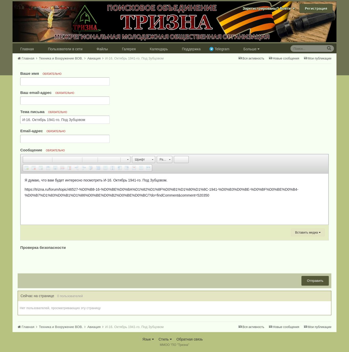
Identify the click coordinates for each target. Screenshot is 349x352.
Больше (251, 49)
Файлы (102, 49)
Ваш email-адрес (47, 92)
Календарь (159, 49)
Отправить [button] (315, 281)
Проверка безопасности (43, 247)
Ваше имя (41, 73)
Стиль (165, 339)
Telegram (222, 49)
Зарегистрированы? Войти (269, 8)
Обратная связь (189, 339)
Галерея (129, 49)
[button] (26, 159)
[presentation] (59, 261)
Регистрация (316, 8)
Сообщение (42, 150)
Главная (27, 49)
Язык (148, 339)
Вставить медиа (308, 232)
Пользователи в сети (65, 49)
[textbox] (174, 199)
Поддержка (191, 49)
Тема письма (43, 112)
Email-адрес (42, 131)
